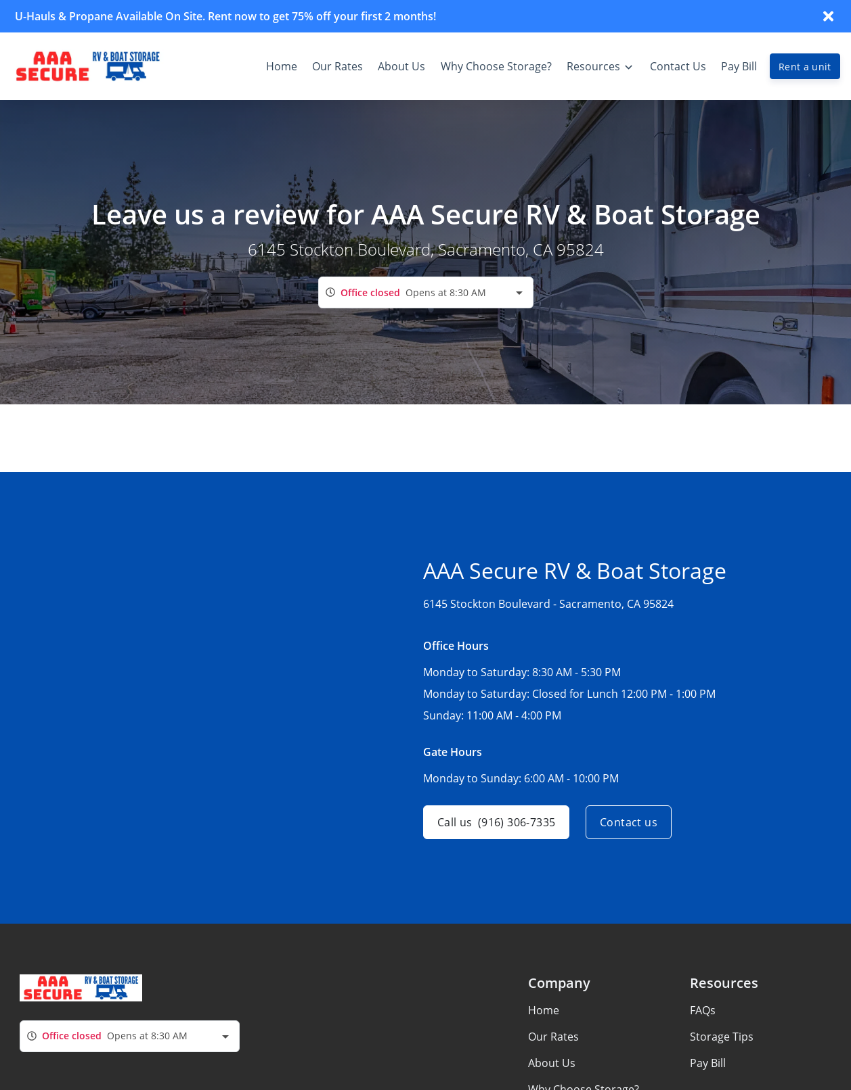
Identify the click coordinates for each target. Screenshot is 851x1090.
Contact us (628, 822)
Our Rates (553, 1036)
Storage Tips (722, 1036)
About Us (551, 1063)
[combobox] (425, 292)
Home (543, 1010)
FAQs (703, 1010)
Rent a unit (805, 66)
